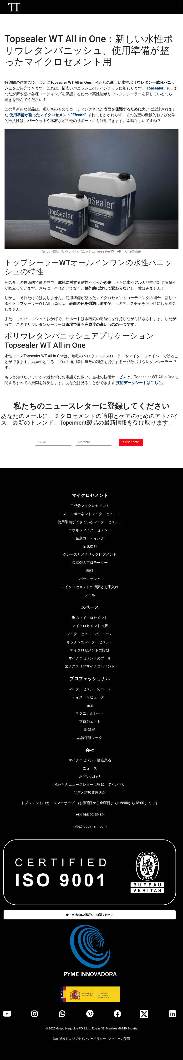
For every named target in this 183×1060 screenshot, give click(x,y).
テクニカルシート (90, 713)
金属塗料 (90, 546)
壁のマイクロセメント (90, 618)
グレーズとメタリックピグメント (90, 554)
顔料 (89, 571)
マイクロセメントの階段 (89, 650)
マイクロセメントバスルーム (89, 634)
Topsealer (155, 88)
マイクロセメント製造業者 (89, 760)
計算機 (89, 730)
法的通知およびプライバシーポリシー (80, 1038)
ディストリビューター (90, 697)
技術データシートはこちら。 (141, 382)
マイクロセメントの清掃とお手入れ (89, 587)
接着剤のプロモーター (90, 562)
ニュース (90, 768)
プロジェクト (90, 721)
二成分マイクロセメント (89, 506)
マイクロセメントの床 (90, 626)
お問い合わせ (90, 776)
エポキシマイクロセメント (89, 530)
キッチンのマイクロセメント (89, 642)
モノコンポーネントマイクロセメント (89, 514)
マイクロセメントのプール (89, 658)
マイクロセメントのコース (89, 689)
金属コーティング (90, 538)
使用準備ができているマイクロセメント (90, 522)
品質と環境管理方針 (90, 793)
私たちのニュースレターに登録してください (90, 784)
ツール (89, 595)
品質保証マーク (89, 738)
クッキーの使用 (119, 1038)
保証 (89, 705)
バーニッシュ (90, 579)
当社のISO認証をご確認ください (89, 915)
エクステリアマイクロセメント (90, 666)
